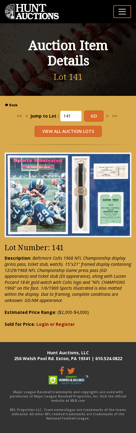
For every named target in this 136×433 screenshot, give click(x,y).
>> (114, 116)
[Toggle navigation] (122, 11)
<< (19, 116)
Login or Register (55, 324)
